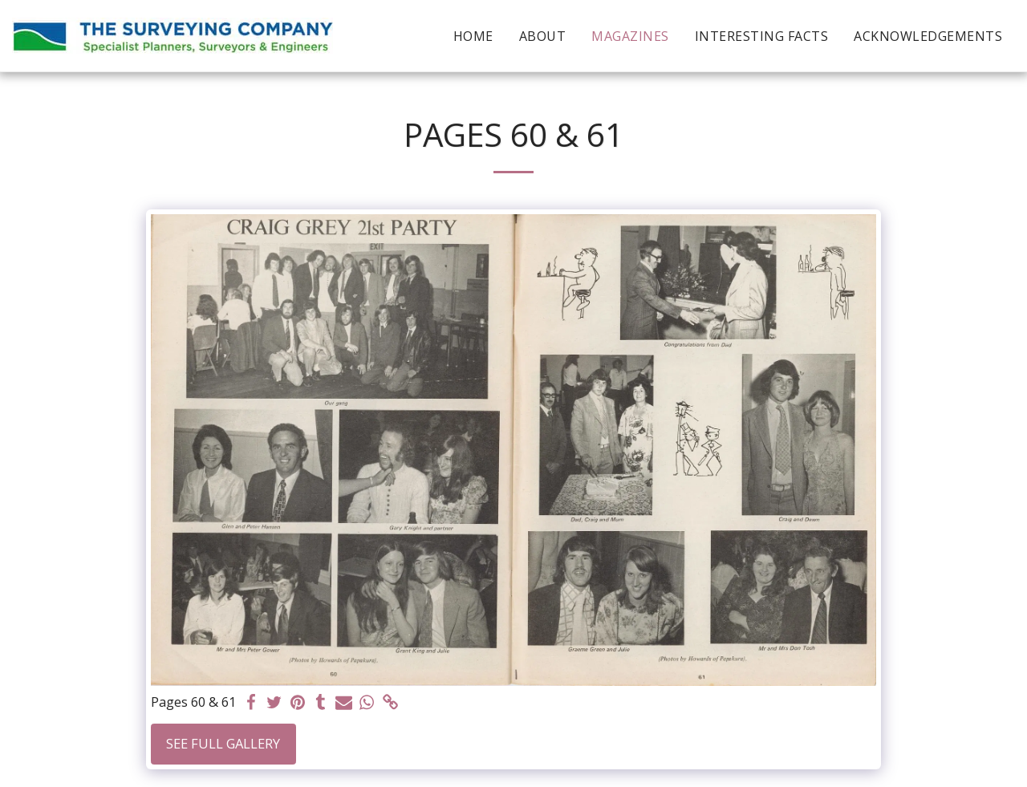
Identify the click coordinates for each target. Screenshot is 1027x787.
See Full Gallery (223, 743)
